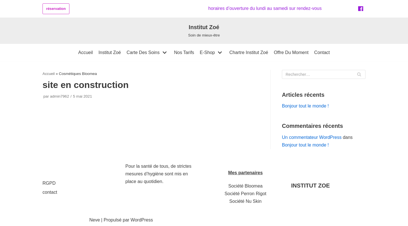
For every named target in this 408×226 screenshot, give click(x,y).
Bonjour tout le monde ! (305, 106)
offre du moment (291, 52)
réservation (56, 9)
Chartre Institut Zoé (248, 52)
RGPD (49, 183)
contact (322, 52)
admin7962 (59, 96)
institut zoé (110, 52)
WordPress (142, 220)
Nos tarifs (184, 52)
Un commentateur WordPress (311, 137)
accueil (85, 52)
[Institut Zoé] (204, 30)
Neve (94, 220)
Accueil (48, 74)
